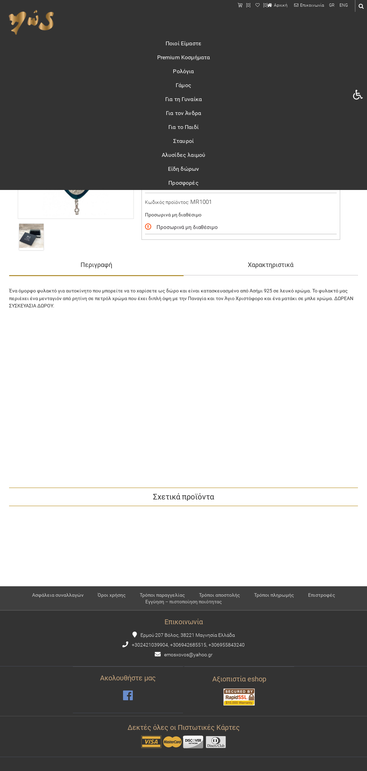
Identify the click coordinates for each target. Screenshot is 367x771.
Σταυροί (183, 141)
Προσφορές (183, 183)
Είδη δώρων (183, 169)
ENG (343, 5)
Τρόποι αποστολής (219, 595)
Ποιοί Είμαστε (183, 43)
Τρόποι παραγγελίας (162, 595)
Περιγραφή (96, 264)
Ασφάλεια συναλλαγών (58, 595)
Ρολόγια (183, 71)
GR (332, 5)
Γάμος (183, 85)
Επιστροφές (321, 595)
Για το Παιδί (183, 127)
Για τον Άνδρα (183, 113)
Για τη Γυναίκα (183, 99)
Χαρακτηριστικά (270, 264)
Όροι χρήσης (112, 595)
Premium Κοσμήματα (183, 57)
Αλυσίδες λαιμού (183, 155)
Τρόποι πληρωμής (274, 595)
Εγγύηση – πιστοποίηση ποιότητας (183, 602)
